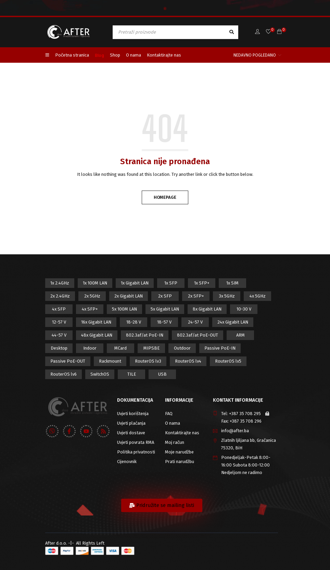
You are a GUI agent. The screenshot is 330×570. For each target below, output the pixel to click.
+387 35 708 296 (246, 421)
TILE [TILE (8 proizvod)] (131, 374)
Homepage (165, 197)
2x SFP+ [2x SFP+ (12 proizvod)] (196, 296)
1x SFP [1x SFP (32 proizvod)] (170, 283)
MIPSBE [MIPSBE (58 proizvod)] (151, 348)
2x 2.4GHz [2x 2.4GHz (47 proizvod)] (60, 296)
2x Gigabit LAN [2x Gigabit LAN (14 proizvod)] (128, 296)
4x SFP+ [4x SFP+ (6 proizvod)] (90, 309)
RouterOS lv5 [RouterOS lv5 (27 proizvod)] (228, 361)
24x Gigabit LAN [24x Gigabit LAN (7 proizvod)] (232, 322)
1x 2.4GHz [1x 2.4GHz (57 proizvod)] (59, 283)
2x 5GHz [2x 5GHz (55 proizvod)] (92, 296)
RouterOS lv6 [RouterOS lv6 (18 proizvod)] (63, 374)
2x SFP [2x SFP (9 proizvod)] (165, 296)
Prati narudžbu (179, 461)
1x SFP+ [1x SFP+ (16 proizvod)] (202, 283)
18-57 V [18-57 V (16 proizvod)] (164, 322)
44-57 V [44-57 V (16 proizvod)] (59, 335)
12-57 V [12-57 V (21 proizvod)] (59, 322)
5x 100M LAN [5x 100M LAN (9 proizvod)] (124, 309)
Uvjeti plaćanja (131, 423)
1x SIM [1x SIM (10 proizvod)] (232, 283)
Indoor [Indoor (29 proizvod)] (90, 348)
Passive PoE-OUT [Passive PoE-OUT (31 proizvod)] (67, 361)
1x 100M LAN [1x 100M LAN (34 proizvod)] (95, 283)
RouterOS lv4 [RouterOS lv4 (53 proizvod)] (188, 361)
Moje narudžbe (179, 451)
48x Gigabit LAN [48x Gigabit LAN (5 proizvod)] (96, 335)
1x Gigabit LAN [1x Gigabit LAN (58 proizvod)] (135, 283)
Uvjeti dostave (131, 432)
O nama (172, 423)
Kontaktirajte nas (182, 432)
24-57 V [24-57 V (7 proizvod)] (195, 322)
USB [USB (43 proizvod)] (162, 374)
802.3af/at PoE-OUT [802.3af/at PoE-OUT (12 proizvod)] (197, 335)
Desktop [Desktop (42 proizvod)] (59, 348)
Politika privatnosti (136, 451)
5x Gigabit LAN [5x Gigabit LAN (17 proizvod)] (165, 309)
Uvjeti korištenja (133, 413)
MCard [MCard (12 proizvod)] (120, 348)
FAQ (169, 413)
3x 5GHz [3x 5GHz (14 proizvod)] (227, 296)
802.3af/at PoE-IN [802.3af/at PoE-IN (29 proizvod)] (144, 335)
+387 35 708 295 (245, 413)
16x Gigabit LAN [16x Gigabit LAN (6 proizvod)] (96, 322)
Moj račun (174, 442)
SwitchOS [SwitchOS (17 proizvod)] (99, 374)
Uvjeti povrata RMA (135, 442)
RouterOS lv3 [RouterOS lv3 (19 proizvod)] (148, 361)
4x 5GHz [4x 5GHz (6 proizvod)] (258, 296)
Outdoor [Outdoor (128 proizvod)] (182, 348)
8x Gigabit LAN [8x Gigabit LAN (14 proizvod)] (207, 309)
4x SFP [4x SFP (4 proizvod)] (59, 309)
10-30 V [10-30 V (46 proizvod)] (244, 309)
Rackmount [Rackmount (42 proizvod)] (110, 361)
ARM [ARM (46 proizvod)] (240, 335)
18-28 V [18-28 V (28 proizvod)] (133, 322)
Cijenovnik (127, 461)
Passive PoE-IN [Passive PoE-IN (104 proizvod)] (220, 348)
